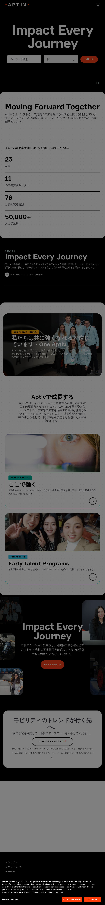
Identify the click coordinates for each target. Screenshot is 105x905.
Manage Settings (10, 902)
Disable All (92, 902)
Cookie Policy (17, 895)
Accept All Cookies (72, 902)
